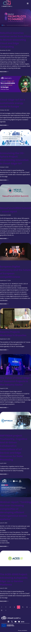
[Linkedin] (8, 621)
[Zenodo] (22, 621)
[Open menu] (27, 3)
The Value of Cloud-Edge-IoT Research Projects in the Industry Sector (15, 381)
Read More (4, 71)
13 (1, 610)
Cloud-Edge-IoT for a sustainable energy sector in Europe (12, 103)
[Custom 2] (19, 621)
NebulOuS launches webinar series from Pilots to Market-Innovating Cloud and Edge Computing (15, 39)
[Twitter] (12, 621)
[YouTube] (15, 621)
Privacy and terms (22, 630)
